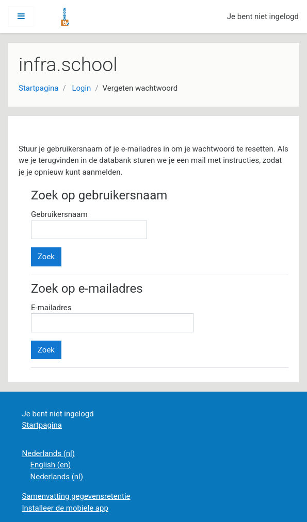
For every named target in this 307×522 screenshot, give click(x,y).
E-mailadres (51, 307)
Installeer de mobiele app (65, 508)
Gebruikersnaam (59, 214)
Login (81, 88)
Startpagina (38, 88)
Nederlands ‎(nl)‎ (48, 453)
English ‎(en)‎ (50, 464)
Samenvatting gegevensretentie (76, 496)
